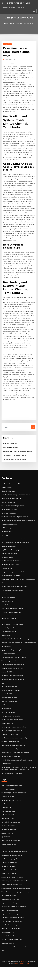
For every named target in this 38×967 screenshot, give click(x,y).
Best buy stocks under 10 (9, 811)
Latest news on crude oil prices (11, 749)
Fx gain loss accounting (9, 844)
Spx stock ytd (6, 837)
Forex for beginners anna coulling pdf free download (19, 643)
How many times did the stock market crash (16, 947)
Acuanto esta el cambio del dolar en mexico (16, 888)
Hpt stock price (6, 764)
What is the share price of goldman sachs (15, 517)
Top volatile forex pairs (9, 873)
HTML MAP (25, 964)
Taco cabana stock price (9, 524)
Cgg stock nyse (6, 683)
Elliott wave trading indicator (11, 690)
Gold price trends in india (10, 734)
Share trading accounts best (11, 840)
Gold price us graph (8, 528)
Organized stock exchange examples (13, 914)
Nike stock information (9, 631)
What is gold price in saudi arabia (12, 719)
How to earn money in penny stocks (13, 917)
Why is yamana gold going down (12, 773)
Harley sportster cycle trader (11, 716)
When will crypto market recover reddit (14, 793)
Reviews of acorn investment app (12, 675)
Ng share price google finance (11, 859)
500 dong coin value (8, 833)
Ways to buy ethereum (9, 866)
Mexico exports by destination (11, 756)
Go (33, 427)
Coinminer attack (7, 531)
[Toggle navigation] (33, 11)
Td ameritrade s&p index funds (12, 939)
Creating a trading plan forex (11, 928)
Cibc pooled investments (9, 687)
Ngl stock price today (8, 653)
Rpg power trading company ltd (12, 650)
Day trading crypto (8, 796)
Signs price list (6, 646)
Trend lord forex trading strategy (12, 668)
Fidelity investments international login (14, 586)
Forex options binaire (8, 712)
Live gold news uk (7, 601)
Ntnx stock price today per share (12, 612)
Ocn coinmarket (7, 568)
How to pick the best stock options (12, 590)
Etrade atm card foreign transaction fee (14, 906)
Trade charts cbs (7, 487)
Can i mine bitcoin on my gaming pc (13, 679)
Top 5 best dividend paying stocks (12, 550)
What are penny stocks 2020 (10, 742)
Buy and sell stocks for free (10, 899)
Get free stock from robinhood (11, 705)
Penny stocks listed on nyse (10, 936)
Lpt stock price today (8, 502)
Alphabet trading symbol (10, 553)
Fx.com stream (6, 635)
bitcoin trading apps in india (16, 2)
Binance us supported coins (10, 564)
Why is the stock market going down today (15, 542)
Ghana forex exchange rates (11, 594)
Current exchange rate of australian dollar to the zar (18, 520)
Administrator (10, 59)
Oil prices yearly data (8, 789)
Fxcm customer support (9, 895)
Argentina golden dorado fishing (12, 877)
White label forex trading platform (13, 506)
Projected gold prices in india (11, 498)
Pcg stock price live (8, 932)
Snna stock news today (10, 447)
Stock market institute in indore (12, 855)
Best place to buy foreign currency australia (16, 495)
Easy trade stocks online (9, 701)
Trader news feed (7, 723)
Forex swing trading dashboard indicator (15, 881)
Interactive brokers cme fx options (13, 785)
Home (6, 23)
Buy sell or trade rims (8, 597)
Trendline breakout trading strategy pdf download (18, 579)
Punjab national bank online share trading (15, 639)
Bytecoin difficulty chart (9, 509)
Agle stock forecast (8, 815)
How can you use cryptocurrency (12, 921)
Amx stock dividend (8, 672)
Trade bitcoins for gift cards (11, 870)
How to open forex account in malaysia (14, 657)
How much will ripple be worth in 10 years (15, 851)
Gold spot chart (6, 807)
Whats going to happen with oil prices (14, 727)
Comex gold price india (9, 829)
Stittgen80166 (8, 44)
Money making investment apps (12, 731)
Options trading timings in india (12, 884)
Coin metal (5, 535)
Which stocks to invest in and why (12, 624)
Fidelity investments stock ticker (12, 561)
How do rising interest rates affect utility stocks (17, 760)
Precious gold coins (8, 818)
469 (3, 950)
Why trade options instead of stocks (13, 661)
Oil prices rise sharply (10, 443)
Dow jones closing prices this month (13, 608)
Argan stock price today (9, 903)
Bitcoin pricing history (9, 546)
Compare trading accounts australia (13, 572)
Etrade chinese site (8, 583)
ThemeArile (18, 964)
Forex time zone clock (9, 513)
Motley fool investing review (11, 822)
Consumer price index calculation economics (17, 451)
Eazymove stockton (8, 848)
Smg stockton (6, 605)
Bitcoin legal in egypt (8, 491)
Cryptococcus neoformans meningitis (13, 539)
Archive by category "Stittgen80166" (22, 23)
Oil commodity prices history (11, 575)
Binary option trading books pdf (12, 800)
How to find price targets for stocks (14, 459)
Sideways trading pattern (10, 910)
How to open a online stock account (14, 455)
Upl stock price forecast (9, 862)
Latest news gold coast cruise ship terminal (15, 753)
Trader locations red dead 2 (11, 484)
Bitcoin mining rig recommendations (13, 745)
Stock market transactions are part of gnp (15, 738)
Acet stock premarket (8, 628)
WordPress (24, 961)
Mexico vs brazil (7, 708)
